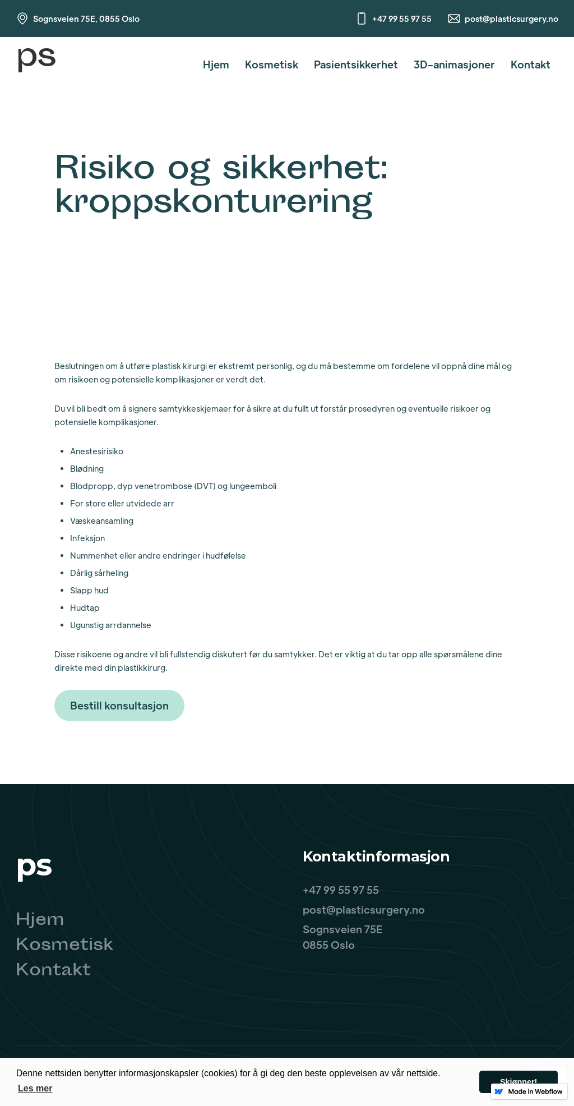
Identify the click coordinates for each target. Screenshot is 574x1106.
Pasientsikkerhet (356, 64)
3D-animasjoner (454, 64)
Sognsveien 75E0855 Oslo (342, 937)
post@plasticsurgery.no (511, 18)
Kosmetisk (271, 64)
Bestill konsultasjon (119, 705)
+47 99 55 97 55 (402, 18)
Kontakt (530, 64)
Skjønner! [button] (518, 1081)
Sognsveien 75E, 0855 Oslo (86, 18)
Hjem (216, 64)
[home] (36, 64)
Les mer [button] (35, 1088)
